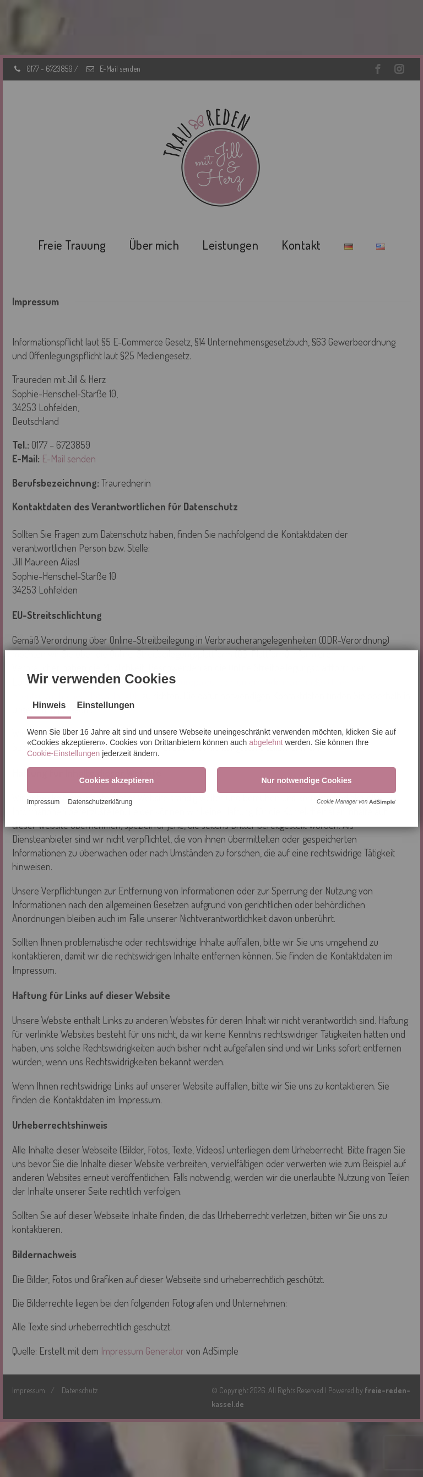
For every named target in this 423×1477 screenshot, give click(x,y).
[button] (116, 780)
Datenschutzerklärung (100, 802)
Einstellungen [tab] (105, 705)
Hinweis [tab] (49, 705)
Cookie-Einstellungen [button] (63, 753)
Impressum (43, 802)
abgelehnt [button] (266, 742)
